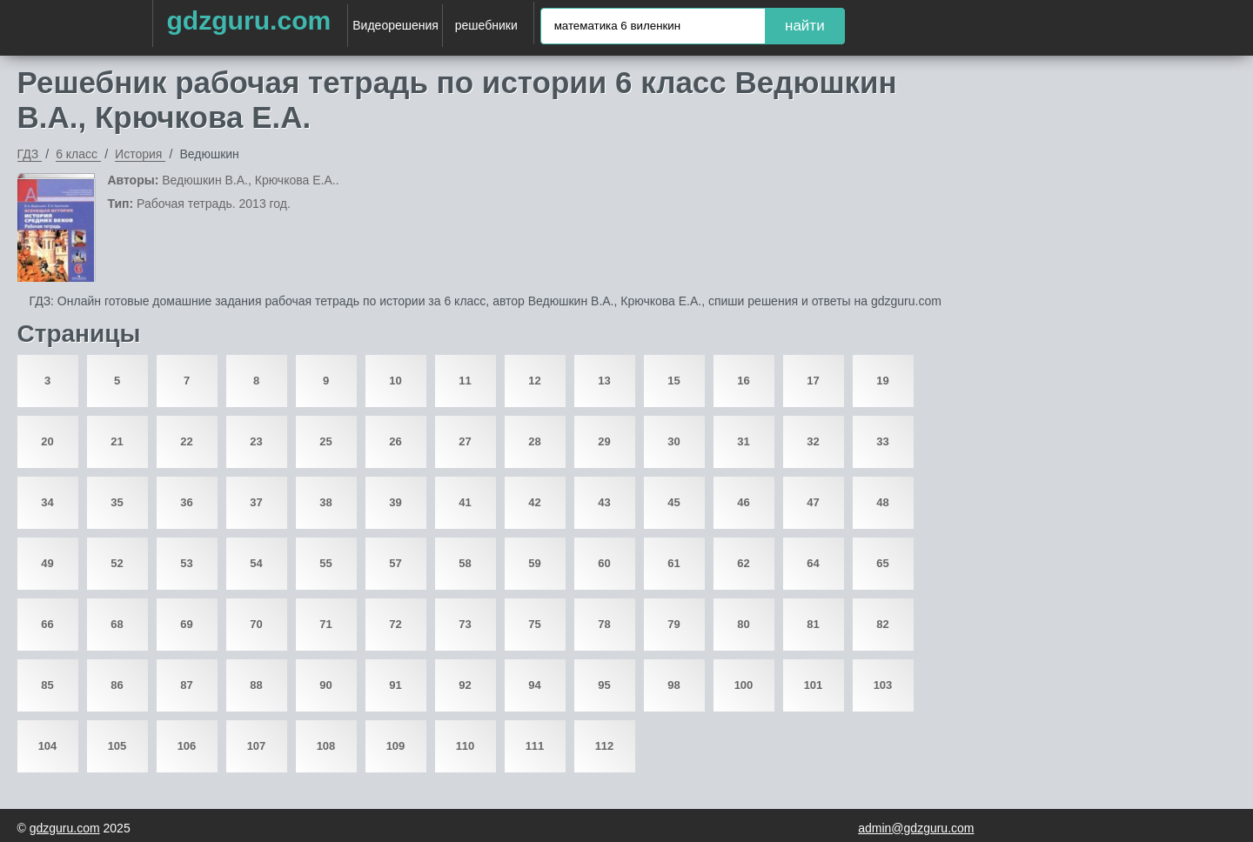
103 (883, 685)
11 (465, 380)
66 (47, 624)
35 (117, 502)
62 (743, 563)
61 (673, 563)
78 (604, 624)
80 (743, 624)
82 (882, 624)
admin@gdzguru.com (916, 828)
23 (256, 441)
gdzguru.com (248, 20)
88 (256, 685)
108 (326, 745)
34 (47, 502)
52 (117, 563)
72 (395, 624)
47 (813, 502)
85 (47, 685)
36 (186, 502)
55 (325, 563)
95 (604, 685)
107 (256, 745)
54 (256, 563)
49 (47, 563)
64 (813, 563)
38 (325, 502)
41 (465, 502)
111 (535, 745)
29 (604, 441)
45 (673, 502)
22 (186, 441)
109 (395, 745)
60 (604, 563)
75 (534, 624)
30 (673, 441)
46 (743, 502)
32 (813, 441)
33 (882, 441)
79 (673, 624)
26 (395, 441)
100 (744, 685)
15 (673, 380)
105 (117, 745)
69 (186, 624)
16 (743, 380)
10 (395, 380)
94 (534, 685)
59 (534, 563)
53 (186, 563)
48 (882, 502)
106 (187, 745)
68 (117, 624)
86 (117, 685)
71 (325, 624)
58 (465, 563)
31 (743, 441)
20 (47, 441)
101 (813, 685)
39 (395, 502)
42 (534, 502)
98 (673, 685)
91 (395, 685)
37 (256, 502)
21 (117, 441)
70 (256, 624)
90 (325, 685)
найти (805, 25)
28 (534, 441)
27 (465, 441)
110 (465, 745)
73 (465, 624)
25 (325, 441)
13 (604, 380)
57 (395, 563)
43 (604, 502)
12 (534, 380)
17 (813, 380)
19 (882, 380)
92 (465, 685)
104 (47, 745)
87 (186, 685)
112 (604, 745)
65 (882, 563)
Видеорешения (395, 25)
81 (813, 624)
